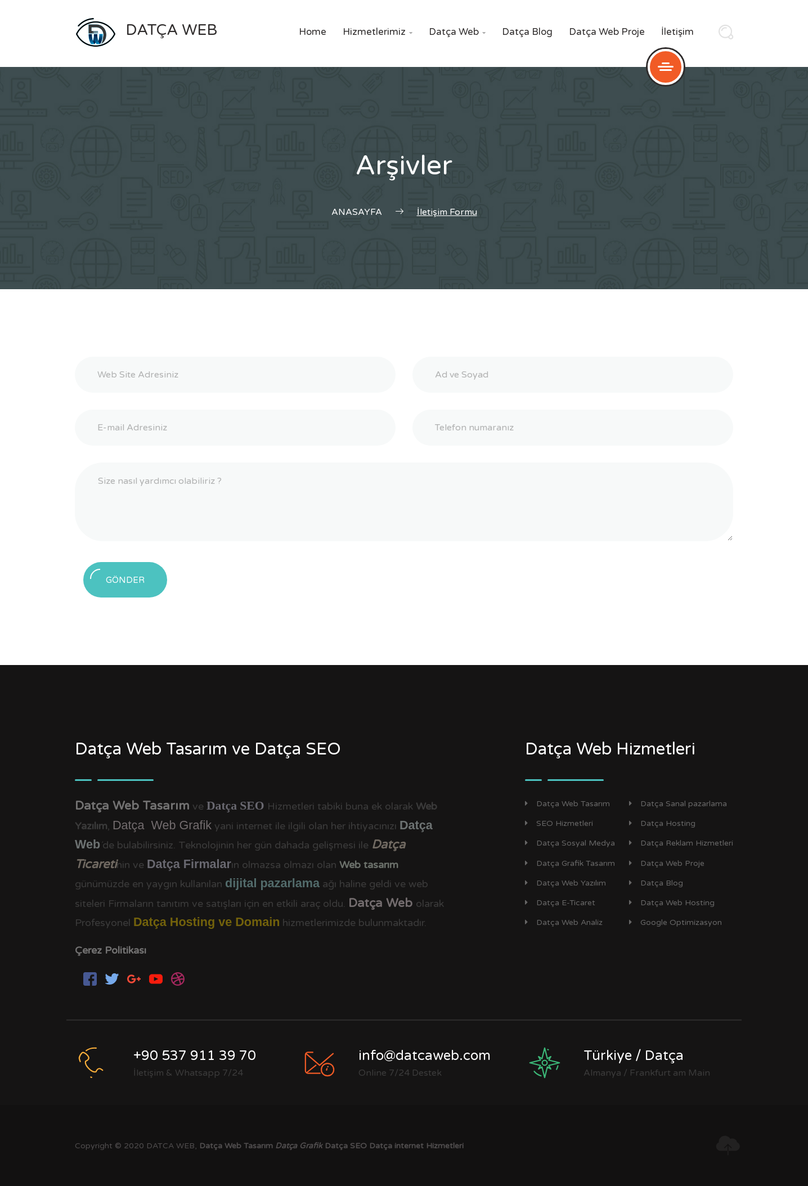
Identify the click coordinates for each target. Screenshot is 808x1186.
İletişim (677, 32)
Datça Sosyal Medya (570, 843)
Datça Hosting (662, 823)
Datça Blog (527, 32)
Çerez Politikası (110, 950)
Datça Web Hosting (672, 903)
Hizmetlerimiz (377, 32)
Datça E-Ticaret (560, 903)
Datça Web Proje (607, 32)
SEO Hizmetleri (559, 823)
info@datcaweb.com (424, 1056)
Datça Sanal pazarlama (678, 803)
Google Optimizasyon (675, 922)
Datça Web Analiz (564, 922)
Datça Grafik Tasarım (570, 863)
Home (312, 32)
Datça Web (457, 32)
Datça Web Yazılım (565, 883)
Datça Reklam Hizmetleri (681, 843)
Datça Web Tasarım (567, 803)
